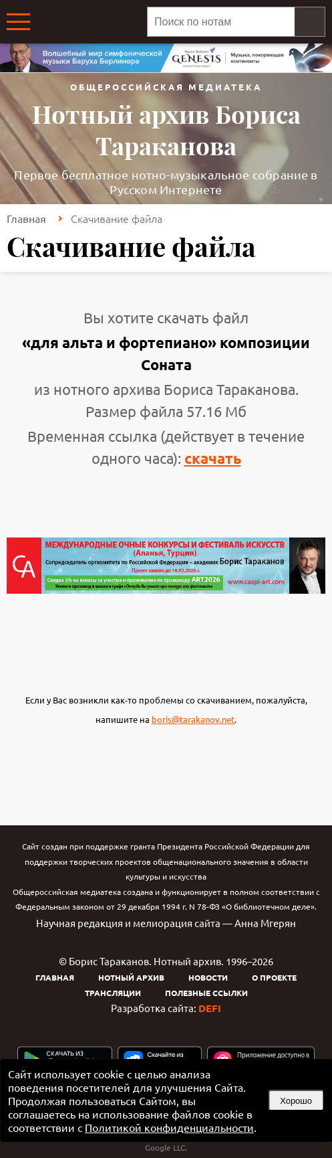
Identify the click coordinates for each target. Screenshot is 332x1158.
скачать (212, 458)
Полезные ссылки (206, 992)
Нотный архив (131, 977)
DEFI (209, 1008)
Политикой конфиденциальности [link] (169, 1127)
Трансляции (113, 992)
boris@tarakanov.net (193, 719)
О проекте (274, 977)
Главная (26, 218)
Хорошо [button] (296, 1101)
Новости (208, 977)
